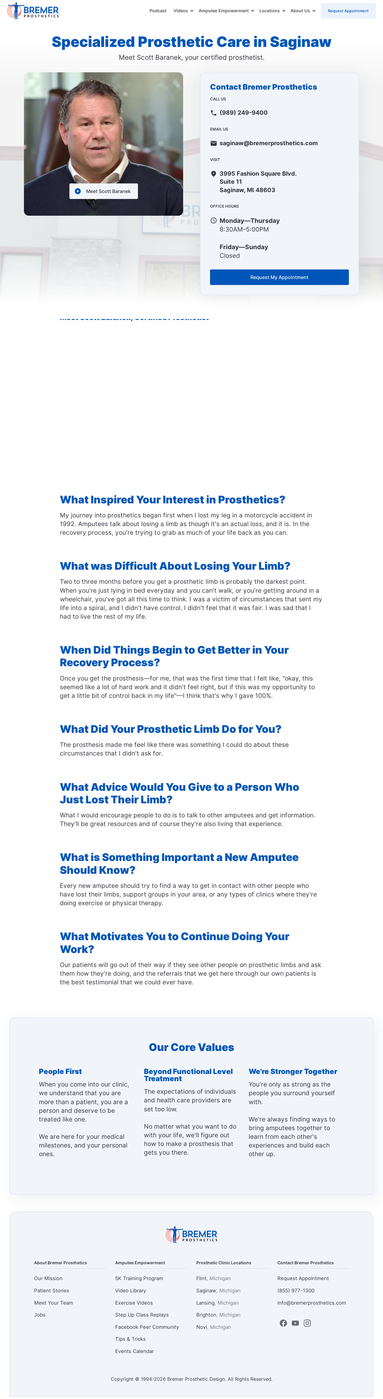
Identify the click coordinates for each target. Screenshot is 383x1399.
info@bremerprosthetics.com (311, 1305)
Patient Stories (51, 1293)
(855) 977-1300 (295, 1293)
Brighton (218, 1317)
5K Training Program (139, 1281)
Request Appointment (348, 10)
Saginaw (218, 1293)
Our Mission (48, 1281)
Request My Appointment (279, 279)
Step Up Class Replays (142, 1317)
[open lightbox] (103, 191)
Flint (213, 1281)
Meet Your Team (53, 1305)
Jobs (39, 1317)
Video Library (130, 1293)
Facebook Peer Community (147, 1329)
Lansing (217, 1305)
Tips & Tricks (130, 1341)
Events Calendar (134, 1353)
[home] (33, 10)
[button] (183, 11)
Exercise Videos (134, 1305)
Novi (213, 1329)
